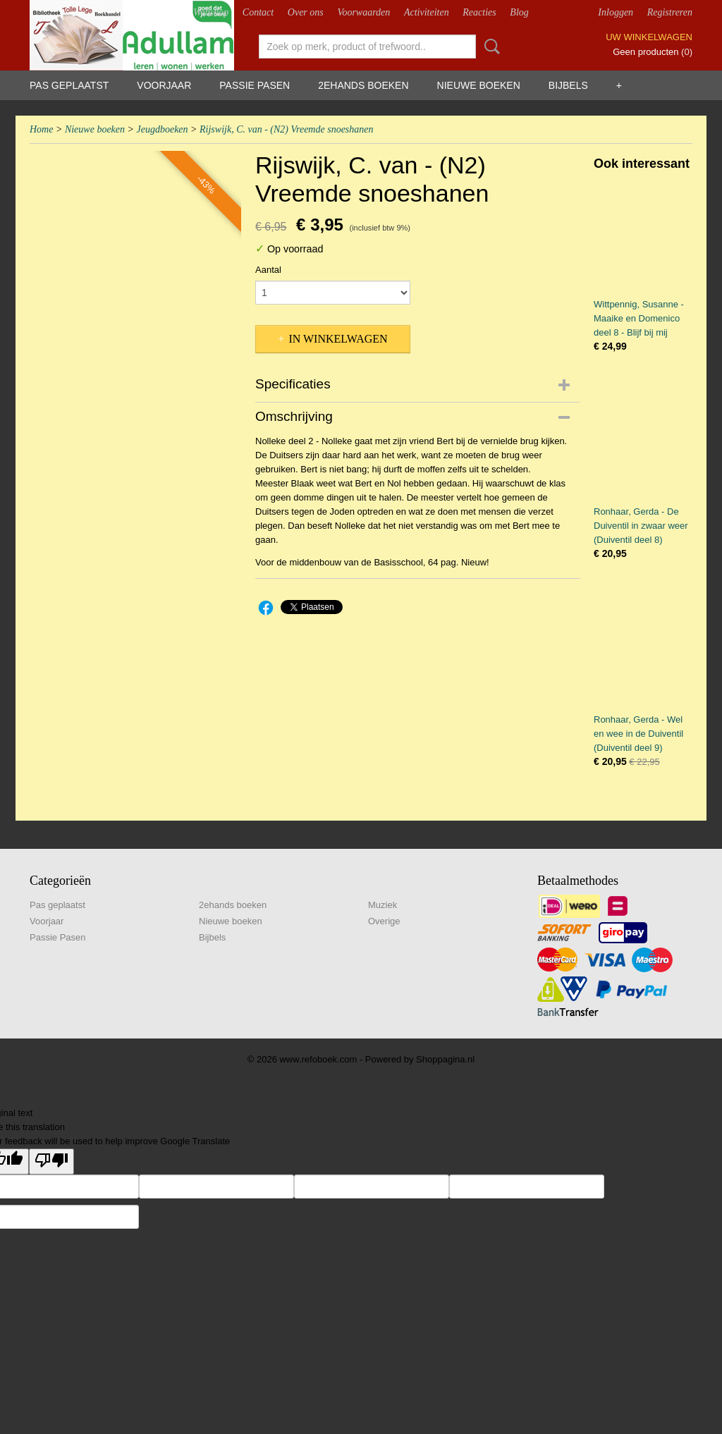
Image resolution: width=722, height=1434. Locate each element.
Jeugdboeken (162, 129)
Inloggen (615, 12)
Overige (384, 921)
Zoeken (489, 46)
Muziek (382, 905)
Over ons (306, 12)
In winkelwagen (337, 339)
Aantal (268, 269)
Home (41, 129)
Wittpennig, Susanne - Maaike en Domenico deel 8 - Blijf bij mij (639, 318)
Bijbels (568, 85)
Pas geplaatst (69, 85)
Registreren (669, 12)
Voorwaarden (363, 12)
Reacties (479, 12)
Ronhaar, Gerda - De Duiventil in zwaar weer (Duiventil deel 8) (641, 525)
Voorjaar (164, 85)
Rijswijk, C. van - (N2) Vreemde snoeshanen (287, 129)
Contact (258, 12)
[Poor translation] (51, 1161)
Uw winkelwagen (649, 37)
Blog (519, 12)
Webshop (210, 12)
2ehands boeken (363, 85)
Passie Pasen (254, 85)
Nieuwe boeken (478, 85)
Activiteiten (426, 12)
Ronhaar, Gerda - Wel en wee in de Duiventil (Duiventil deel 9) (638, 733)
